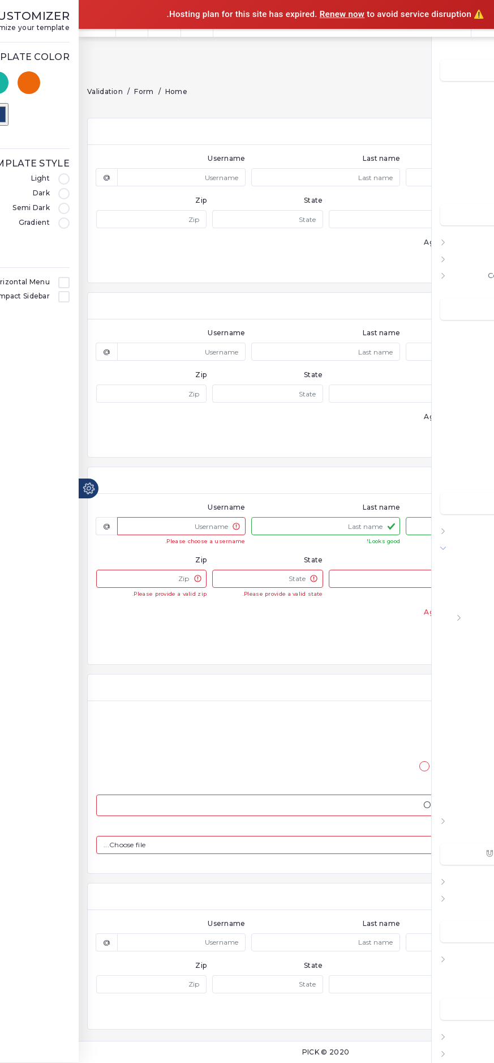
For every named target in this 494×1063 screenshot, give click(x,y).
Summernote (459, 800)
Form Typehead (454, 767)
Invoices (461, 470)
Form (467, 547)
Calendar (460, 336)
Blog (468, 1053)
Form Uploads (458, 667)
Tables (464, 820)
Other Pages (452, 958)
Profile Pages (451, 975)
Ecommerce (453, 181)
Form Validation (455, 600)
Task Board (454, 436)
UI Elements (454, 881)
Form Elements (455, 617)
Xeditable (466, 784)
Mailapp (462, 386)
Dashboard (456, 97)
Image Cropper (456, 733)
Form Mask (463, 684)
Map (469, 1036)
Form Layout (460, 583)
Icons (467, 898)
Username (147, 158)
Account (461, 114)
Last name (303, 158)
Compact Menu (447, 275)
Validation (26, 91)
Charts (465, 530)
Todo (467, 369)
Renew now (263, 14)
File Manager (452, 403)
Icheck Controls (455, 717)
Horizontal (457, 241)
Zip (122, 200)
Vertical (463, 258)
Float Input (464, 633)
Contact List (453, 419)
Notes (465, 453)
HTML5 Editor (458, 750)
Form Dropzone (454, 700)
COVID (465, 147)
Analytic (462, 130)
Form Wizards (457, 650)
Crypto (464, 164)
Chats (466, 352)
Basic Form (463, 566)
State (234, 200)
